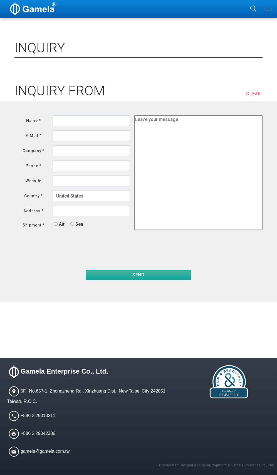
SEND (138, 274)
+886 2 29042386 (38, 433)
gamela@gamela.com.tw (45, 451)
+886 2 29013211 (38, 415)
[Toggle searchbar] (253, 9)
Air (62, 224)
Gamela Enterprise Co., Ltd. (64, 371)
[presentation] (220, 246)
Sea (79, 224)
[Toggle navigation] (269, 9)
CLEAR (253, 93)
